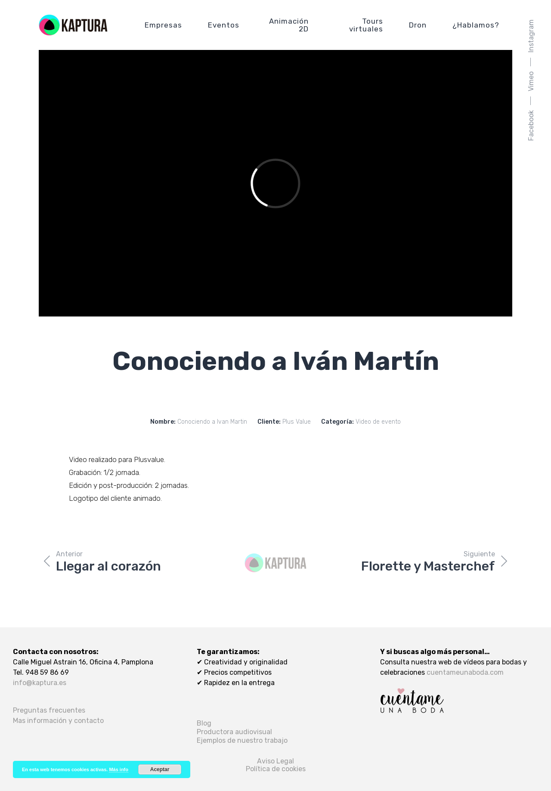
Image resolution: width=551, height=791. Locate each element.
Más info (118, 769)
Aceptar (160, 769)
